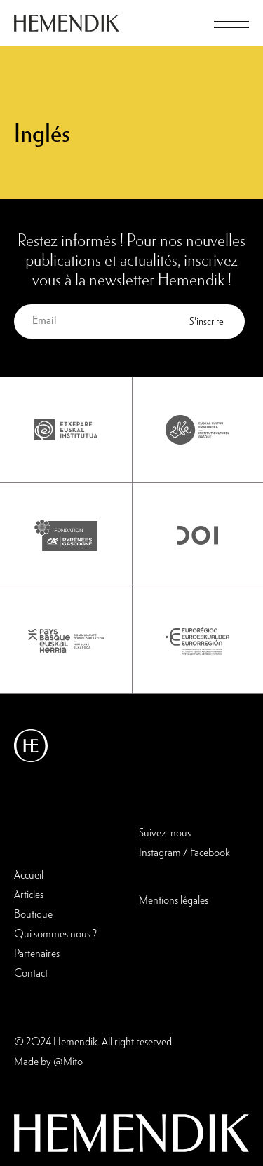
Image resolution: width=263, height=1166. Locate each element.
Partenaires (37, 954)
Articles (28, 895)
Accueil (28, 875)
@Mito (68, 1062)
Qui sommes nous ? (55, 934)
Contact (31, 973)
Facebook (210, 853)
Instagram (160, 853)
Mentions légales (173, 901)
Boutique (33, 915)
